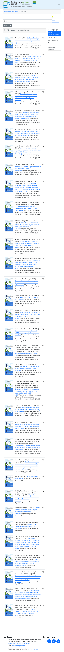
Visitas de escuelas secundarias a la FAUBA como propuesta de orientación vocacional (27, 333)
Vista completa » (55, 21)
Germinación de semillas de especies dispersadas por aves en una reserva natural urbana (26, 283)
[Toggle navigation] (58, 4)
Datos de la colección (51, 48)
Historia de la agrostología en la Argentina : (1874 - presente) (26, 526)
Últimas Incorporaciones (53, 34)
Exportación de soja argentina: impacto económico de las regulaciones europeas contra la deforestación (27, 133)
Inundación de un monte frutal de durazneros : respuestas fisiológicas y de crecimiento (27, 410)
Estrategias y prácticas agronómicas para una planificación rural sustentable (28, 169)
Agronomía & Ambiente (11, 11)
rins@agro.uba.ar (32, 649)
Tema (50, 43)
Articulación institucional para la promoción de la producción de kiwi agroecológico (26, 208)
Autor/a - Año (52, 37)
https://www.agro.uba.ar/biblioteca (19, 644)
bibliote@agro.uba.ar (19, 646)
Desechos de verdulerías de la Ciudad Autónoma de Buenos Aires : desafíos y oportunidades (27, 426)
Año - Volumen (53, 40)
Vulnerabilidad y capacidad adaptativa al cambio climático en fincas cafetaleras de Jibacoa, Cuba (27, 447)
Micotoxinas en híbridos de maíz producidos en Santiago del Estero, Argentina (27, 368)
